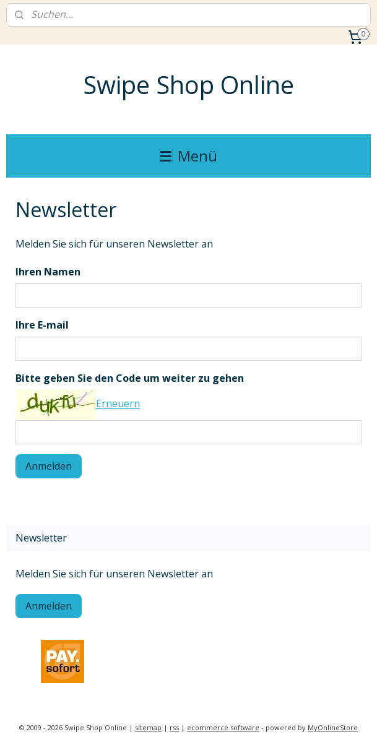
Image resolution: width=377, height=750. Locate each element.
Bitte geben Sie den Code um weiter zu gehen (129, 378)
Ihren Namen (47, 271)
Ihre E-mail (42, 325)
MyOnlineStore (333, 727)
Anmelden (48, 466)
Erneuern (118, 404)
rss (174, 727)
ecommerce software (223, 727)
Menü (188, 155)
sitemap (148, 727)
